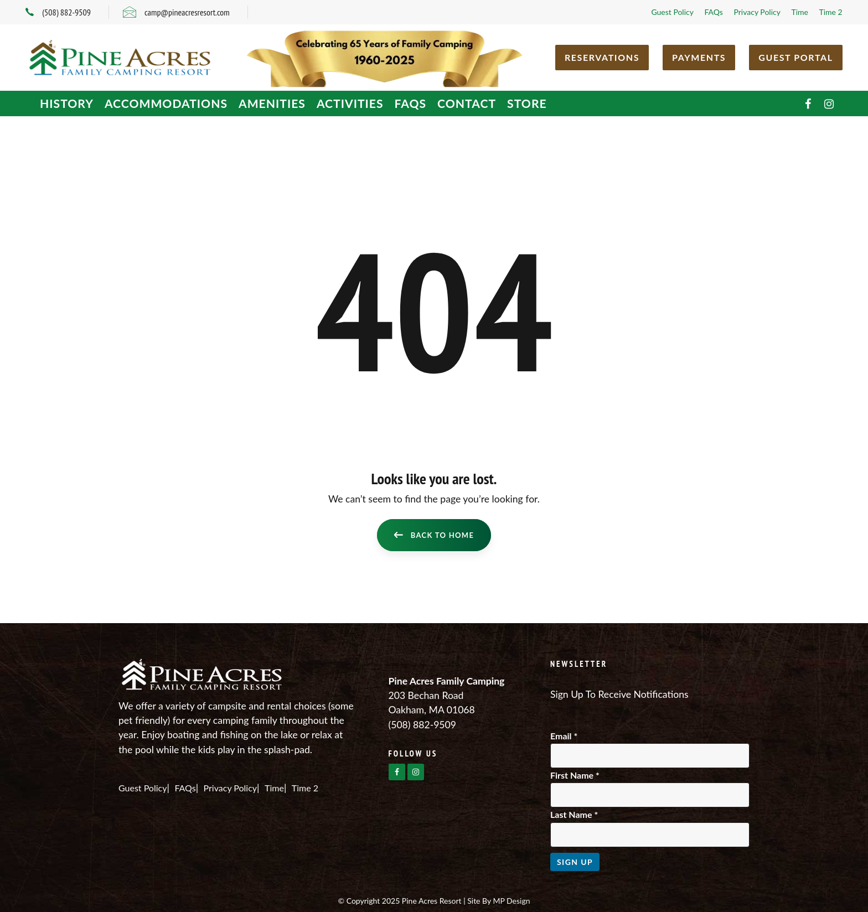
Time (799, 12)
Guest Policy (672, 12)
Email (563, 735)
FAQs (713, 12)
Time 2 (830, 12)
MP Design (511, 900)
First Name (575, 775)
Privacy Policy (756, 12)
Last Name (574, 814)
